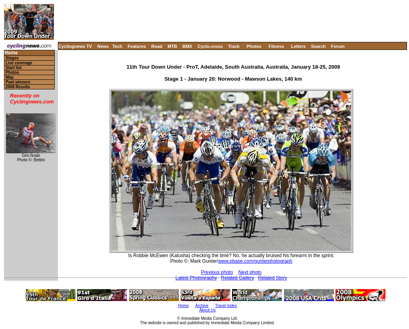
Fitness (276, 46)
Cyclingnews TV (75, 46)
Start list (14, 67)
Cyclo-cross (210, 46)
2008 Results (18, 87)
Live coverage (19, 63)
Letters (298, 46)
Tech (117, 46)
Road (157, 46)
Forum (338, 46)
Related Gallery (237, 278)
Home (11, 52)
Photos (253, 46)
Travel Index (226, 305)
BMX (187, 46)
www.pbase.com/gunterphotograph (255, 261)
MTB (172, 46)
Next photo (250, 272)
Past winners (18, 82)
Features (137, 46)
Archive (201, 305)
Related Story (272, 278)
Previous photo (217, 272)
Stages (12, 58)
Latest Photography (196, 278)
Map (10, 77)
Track (234, 46)
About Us (207, 310)
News (103, 46)
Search (318, 46)
